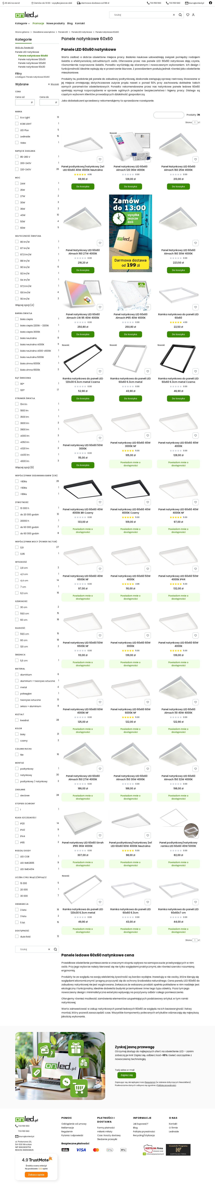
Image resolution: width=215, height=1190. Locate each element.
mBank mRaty (104, 1131)
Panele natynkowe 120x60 (32, 63)
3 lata (23, 916)
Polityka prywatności (144, 1131)
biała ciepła (26, 319)
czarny (24, 740)
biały (22, 734)
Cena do (44, 97)
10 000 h (24, 508)
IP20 (22, 823)
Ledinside (25, 136)
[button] (180, 14)
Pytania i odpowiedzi (72, 1135)
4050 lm (24, 442)
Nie (22, 754)
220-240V (25, 169)
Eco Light (25, 117)
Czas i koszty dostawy (109, 1135)
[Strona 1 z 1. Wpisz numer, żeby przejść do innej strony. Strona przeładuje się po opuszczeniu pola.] (194, 122)
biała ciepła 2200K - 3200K (34, 325)
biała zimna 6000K (30, 363)
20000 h (24, 520)
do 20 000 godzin (29, 514)
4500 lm (24, 461)
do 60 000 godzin (29, 533)
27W (22, 196)
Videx (23, 142)
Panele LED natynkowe (82, 32)
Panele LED (63, 32)
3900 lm (24, 429)
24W (22, 183)
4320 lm (24, 448)
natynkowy (26, 775)
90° (22, 383)
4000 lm (24, 435)
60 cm (23, 619)
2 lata (23, 910)
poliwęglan (26, 693)
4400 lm (25, 454)
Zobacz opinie (36, 1174)
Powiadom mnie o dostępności (131, 464)
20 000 (24, 889)
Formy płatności (106, 1127)
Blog (135, 1127)
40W (22, 215)
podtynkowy (26, 768)
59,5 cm (24, 613)
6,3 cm (24, 593)
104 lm (23, 404)
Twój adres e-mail (124, 1070)
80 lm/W (25, 241)
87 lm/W (25, 248)
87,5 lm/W (25, 254)
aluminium (26, 674)
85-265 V (25, 156)
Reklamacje (67, 1127)
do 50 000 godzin (29, 527)
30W (22, 202)
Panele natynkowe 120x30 (32, 59)
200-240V (25, 163)
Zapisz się (127, 1075)
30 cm (23, 607)
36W (22, 208)
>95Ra (23, 494)
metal (23, 687)
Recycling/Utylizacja (144, 1135)
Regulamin (150, 1082)
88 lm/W (25, 260)
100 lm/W (25, 292)
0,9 (22, 547)
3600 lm (24, 423)
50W (22, 221)
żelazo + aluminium (30, 706)
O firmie (173, 1127)
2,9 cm (24, 567)
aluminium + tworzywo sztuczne (37, 681)
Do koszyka (82, 186)
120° (22, 390)
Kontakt (173, 1123)
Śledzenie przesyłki (107, 1139)
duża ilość (25, 936)
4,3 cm (24, 574)
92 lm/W (25, 273)
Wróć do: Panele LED (24, 47)
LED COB (24, 856)
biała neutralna (28, 338)
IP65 (22, 842)
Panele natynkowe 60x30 (31, 66)
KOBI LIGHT (26, 123)
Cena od (19, 97)
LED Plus (24, 130)
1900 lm (24, 410)
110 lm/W (25, 298)
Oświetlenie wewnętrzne (44, 32)
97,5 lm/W (25, 286)
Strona (188, 122)
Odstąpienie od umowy (73, 1123)
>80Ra (23, 481)
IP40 (22, 829)
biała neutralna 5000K (32, 357)
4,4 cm (24, 580)
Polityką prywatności (166, 1085)
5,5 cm (24, 660)
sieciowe (25, 795)
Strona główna (22, 32)
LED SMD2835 (27, 862)
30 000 (24, 895)
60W (22, 227)
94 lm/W (25, 279)
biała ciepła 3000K (30, 331)
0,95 (22, 553)
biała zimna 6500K (30, 369)
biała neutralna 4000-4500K (35, 350)
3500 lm (24, 416)
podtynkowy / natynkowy (33, 781)
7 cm (23, 586)
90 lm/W (25, 267)
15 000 (23, 883)
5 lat (22, 922)
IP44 (22, 836)
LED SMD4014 (27, 869)
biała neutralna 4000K (32, 344)
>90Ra (23, 487)
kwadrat (24, 720)
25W (22, 189)
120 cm (24, 646)
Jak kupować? (140, 1123)
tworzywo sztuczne (30, 700)
